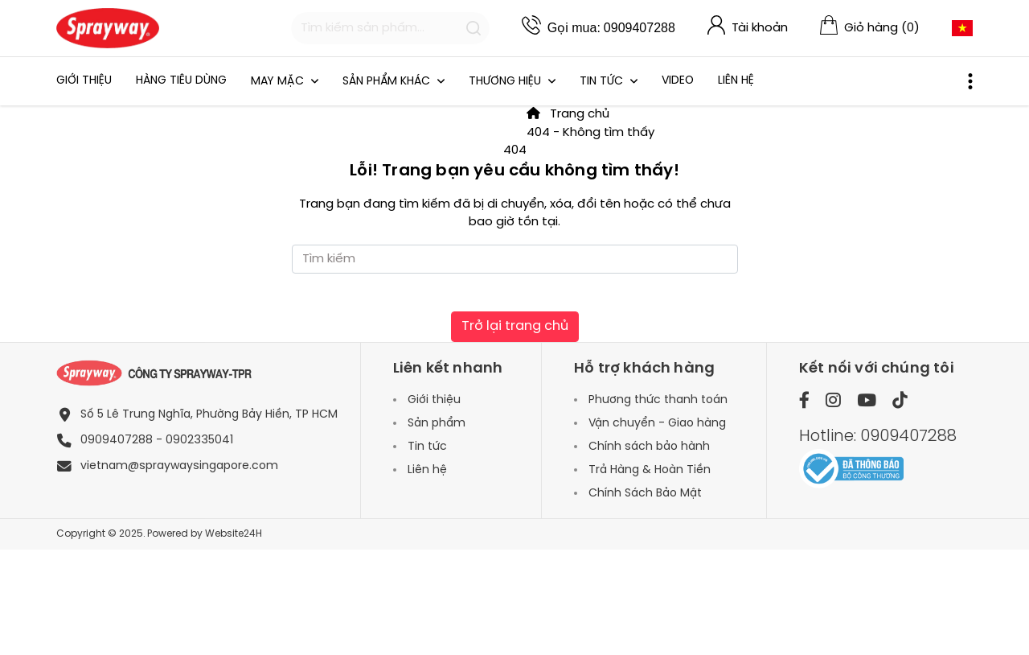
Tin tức (603, 82)
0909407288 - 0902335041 (156, 441)
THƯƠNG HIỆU (506, 82)
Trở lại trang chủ (514, 326)
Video (678, 81)
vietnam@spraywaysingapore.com (179, 466)
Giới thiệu (84, 81)
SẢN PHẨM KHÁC (387, 82)
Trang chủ (568, 114)
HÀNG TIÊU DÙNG (181, 81)
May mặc (279, 82)
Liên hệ (736, 81)
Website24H (233, 534)
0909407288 (639, 28)
